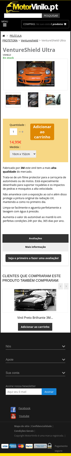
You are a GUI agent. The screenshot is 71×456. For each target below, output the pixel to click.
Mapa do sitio (22, 426)
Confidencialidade (41, 426)
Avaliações (35, 238)
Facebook (24, 408)
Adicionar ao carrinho (42, 132)
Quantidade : (18, 125)
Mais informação (35, 247)
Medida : (15, 147)
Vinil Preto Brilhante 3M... (35, 318)
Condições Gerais (24, 431)
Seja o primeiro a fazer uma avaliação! (33, 258)
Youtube (24, 416)
